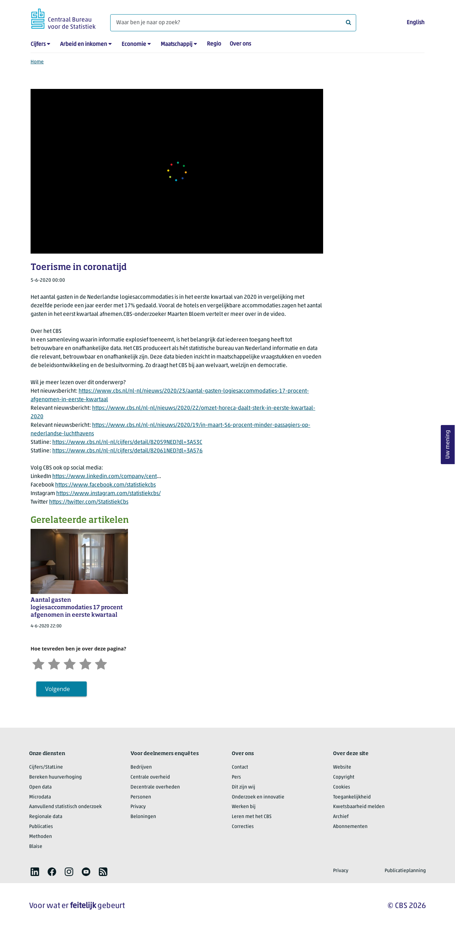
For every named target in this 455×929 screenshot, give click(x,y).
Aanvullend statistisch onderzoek (65, 807)
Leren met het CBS (252, 816)
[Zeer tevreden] (101, 663)
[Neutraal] (69, 663)
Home (37, 62)
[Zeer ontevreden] (38, 663)
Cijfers (38, 44)
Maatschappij (176, 44)
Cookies (341, 787)
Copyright (343, 777)
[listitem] (35, 871)
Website (342, 767)
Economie (134, 44)
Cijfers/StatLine (46, 767)
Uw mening (448, 444)
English (415, 23)
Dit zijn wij (243, 787)
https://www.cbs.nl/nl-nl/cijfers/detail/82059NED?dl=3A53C (127, 442)
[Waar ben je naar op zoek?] (233, 22)
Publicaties (41, 826)
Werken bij (244, 807)
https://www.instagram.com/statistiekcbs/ (108, 494)
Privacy (138, 807)
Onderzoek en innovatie (258, 797)
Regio (214, 44)
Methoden (40, 836)
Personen (140, 797)
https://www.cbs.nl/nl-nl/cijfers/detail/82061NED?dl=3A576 (127, 451)
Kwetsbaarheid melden (359, 807)
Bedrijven (141, 767)
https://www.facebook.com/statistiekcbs (105, 485)
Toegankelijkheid (352, 797)
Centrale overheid (150, 777)
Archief (341, 816)
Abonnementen (350, 826)
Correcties (243, 826)
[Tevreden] (85, 663)
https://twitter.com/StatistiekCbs (88, 502)
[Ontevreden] (54, 663)
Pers (236, 777)
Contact (240, 767)
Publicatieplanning (405, 871)
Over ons (240, 44)
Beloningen (143, 816)
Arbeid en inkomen (83, 44)
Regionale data (45, 816)
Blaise (35, 846)
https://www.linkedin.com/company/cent (104, 476)
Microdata (40, 797)
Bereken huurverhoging (55, 777)
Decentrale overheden (155, 787)
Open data (40, 787)
